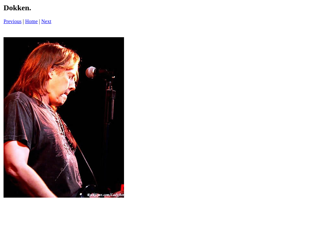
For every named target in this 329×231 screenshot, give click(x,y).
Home (31, 21)
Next (46, 21)
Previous (13, 21)
